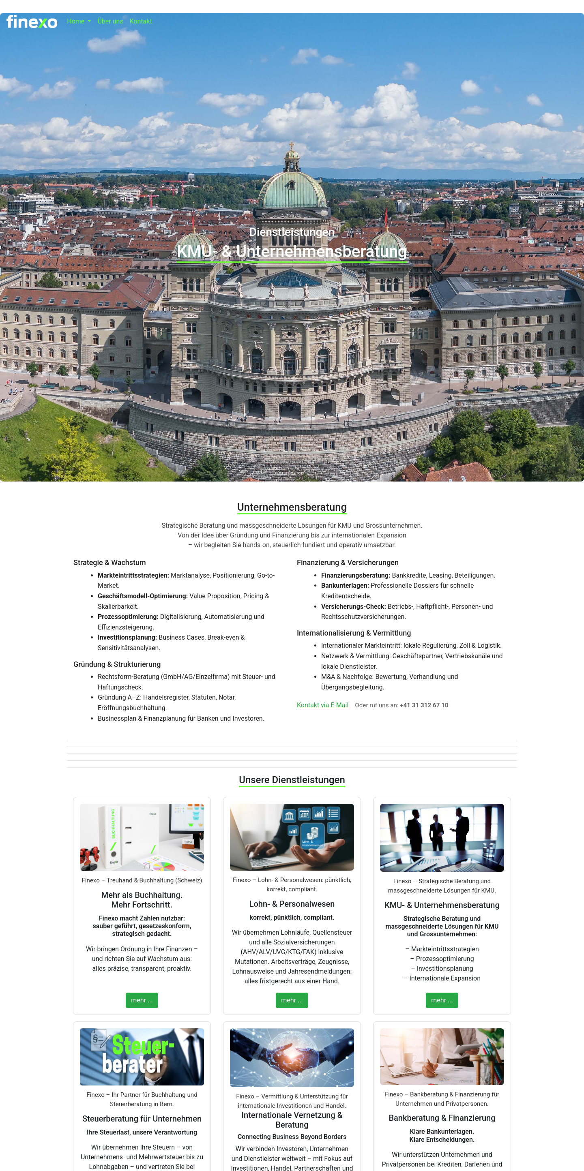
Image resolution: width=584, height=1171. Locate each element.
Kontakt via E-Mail (322, 705)
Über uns (110, 21)
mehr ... (141, 1000)
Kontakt (141, 21)
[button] (79, 21)
